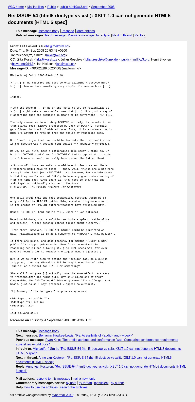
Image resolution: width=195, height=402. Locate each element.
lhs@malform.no (56, 46)
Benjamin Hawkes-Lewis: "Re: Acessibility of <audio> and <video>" (86, 335)
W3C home (16, 7)
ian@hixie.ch (65, 63)
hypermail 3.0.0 (62, 395)
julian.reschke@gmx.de (101, 59)
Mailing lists (35, 7)
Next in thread (122, 35)
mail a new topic (84, 378)
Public (51, 7)
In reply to (103, 35)
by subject (101, 383)
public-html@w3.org (74, 7)
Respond (68, 31)
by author (117, 383)
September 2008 (103, 7)
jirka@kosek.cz (46, 59)
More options (86, 31)
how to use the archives (41, 387)
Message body (49, 31)
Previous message (81, 35)
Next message (55, 35)
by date (71, 383)
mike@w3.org (55, 55)
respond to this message (53, 378)
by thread (85, 383)
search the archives (74, 387)
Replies (139, 35)
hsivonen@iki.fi (22, 63)
